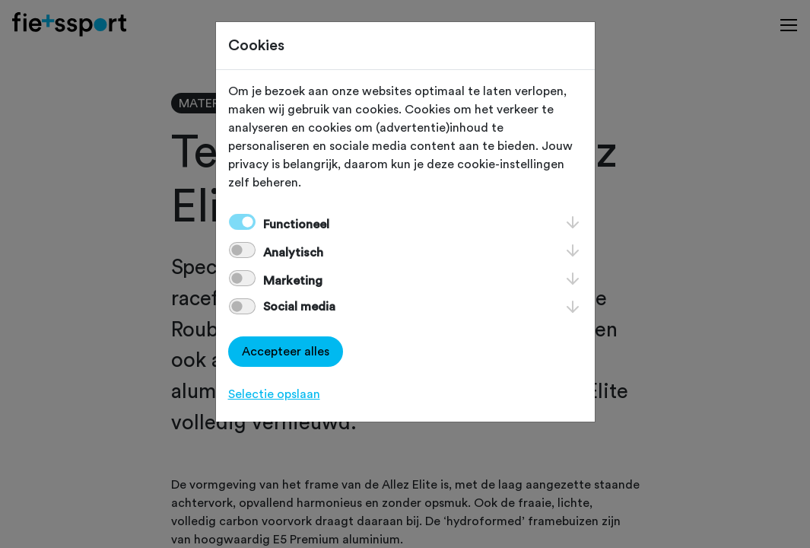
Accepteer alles (285, 352)
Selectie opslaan (274, 394)
